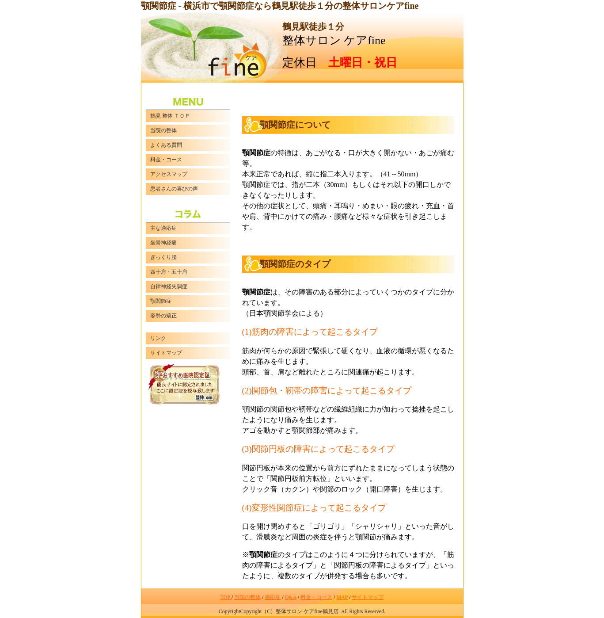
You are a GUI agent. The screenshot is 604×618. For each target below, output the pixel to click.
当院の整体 (247, 597)
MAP (342, 597)
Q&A (290, 597)
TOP (226, 597)
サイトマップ (368, 597)
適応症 (273, 597)
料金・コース (316, 597)
